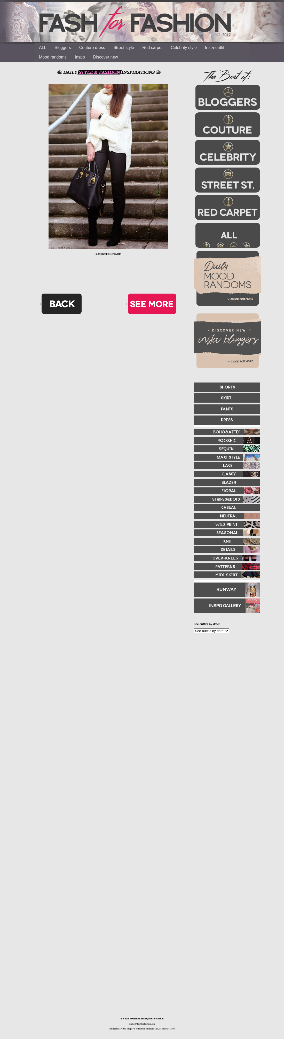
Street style (123, 47)
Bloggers (62, 47)
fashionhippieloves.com (108, 254)
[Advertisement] (219, 779)
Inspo (80, 57)
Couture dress (92, 47)
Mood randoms (53, 57)
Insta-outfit (214, 47)
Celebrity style (183, 47)
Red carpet (152, 47)
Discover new (105, 57)
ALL (42, 47)
